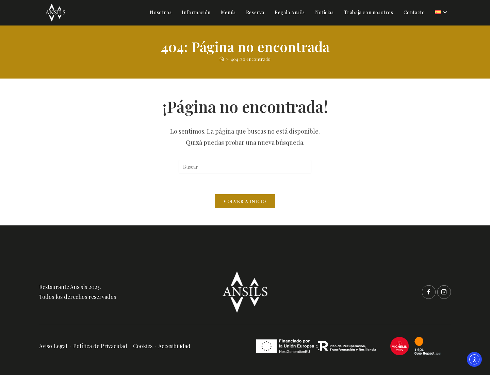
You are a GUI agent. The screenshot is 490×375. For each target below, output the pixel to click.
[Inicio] (221, 59)
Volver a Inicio (245, 201)
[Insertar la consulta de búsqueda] (245, 166)
